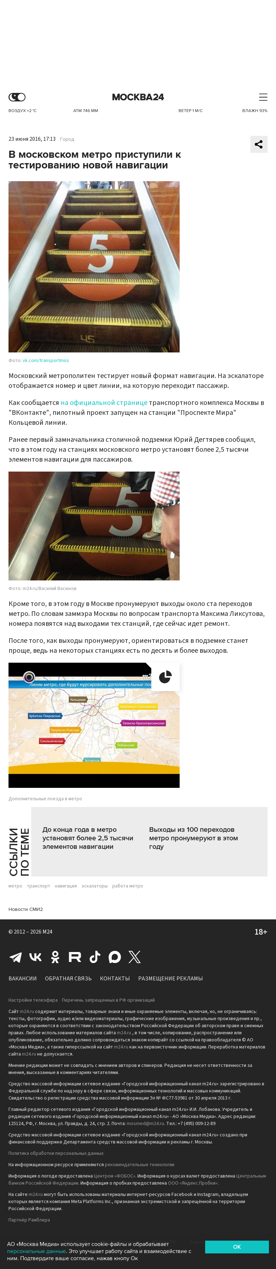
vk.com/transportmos (46, 360)
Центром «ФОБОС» (114, 1176)
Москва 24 (138, 97)
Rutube (75, 957)
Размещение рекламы (170, 979)
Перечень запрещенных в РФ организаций (108, 1000)
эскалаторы (94, 886)
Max (115, 957)
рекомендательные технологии (139, 1164)
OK (237, 1247)
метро (15, 886)
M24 (47, 932)
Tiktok (95, 957)
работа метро (127, 886)
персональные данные (36, 1251)
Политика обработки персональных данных (56, 1153)
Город (67, 139)
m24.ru (27, 1011)
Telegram (16, 957)
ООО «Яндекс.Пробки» (193, 1183)
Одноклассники (55, 957)
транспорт (38, 886)
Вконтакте (35, 957)
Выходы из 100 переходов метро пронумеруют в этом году (193, 838)
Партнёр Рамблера (29, 1220)
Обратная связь (68, 979)
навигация (66, 886)
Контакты (115, 979)
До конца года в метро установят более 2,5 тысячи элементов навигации (88, 838)
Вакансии (23, 979)
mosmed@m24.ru (145, 1123)
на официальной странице (104, 403)
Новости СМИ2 (26, 909)
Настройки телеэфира (33, 1000)
